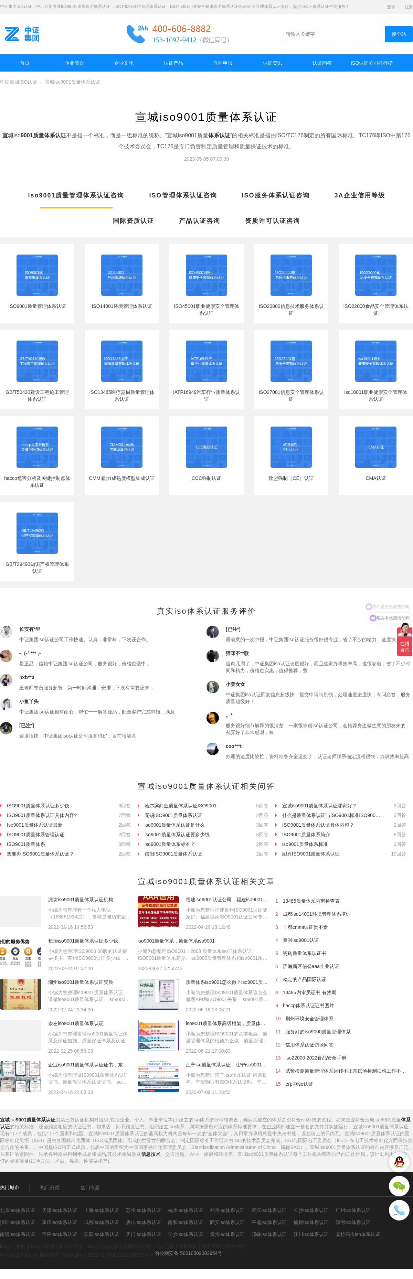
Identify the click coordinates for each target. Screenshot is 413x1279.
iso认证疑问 (101, 1246)
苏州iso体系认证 (143, 1210)
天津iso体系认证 (59, 1210)
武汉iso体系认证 (269, 1210)
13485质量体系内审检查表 (311, 901)
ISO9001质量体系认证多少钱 (38, 805)
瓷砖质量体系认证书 (304, 953)
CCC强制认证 (206, 478)
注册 (409, 6)
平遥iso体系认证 (269, 1222)
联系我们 (188, 1246)
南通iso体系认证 (17, 1234)
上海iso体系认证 (101, 1210)
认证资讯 (272, 63)
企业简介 (74, 63)
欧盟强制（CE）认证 (291, 478)
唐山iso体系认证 (143, 1222)
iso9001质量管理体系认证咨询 (76, 195)
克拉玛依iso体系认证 (358, 1234)
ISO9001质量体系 (26, 844)
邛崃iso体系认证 (269, 1234)
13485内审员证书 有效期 (309, 992)
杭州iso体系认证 (185, 1210)
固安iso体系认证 (227, 1222)
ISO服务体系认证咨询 (276, 195)
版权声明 (234, 1246)
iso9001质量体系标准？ (170, 844)
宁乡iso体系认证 (185, 1234)
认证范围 (164, 1246)
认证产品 (173, 63)
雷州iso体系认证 (227, 1234)
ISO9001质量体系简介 (306, 834)
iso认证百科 (71, 1246)
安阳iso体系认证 (101, 1234)
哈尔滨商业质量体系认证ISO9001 (180, 805)
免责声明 (211, 1246)
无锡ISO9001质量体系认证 (173, 815)
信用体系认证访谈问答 (309, 1044)
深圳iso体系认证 (17, 1222)
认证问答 (322, 63)
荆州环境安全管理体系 (309, 1018)
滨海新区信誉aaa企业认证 (311, 966)
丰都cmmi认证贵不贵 (305, 927)
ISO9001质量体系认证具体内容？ (318, 825)
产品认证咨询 (199, 220)
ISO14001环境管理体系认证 (122, 306)
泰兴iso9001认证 (301, 940)
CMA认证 (376, 478)
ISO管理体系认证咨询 (183, 195)
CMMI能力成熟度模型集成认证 (122, 478)
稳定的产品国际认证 (304, 979)
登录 (391, 6)
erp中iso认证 (299, 1084)
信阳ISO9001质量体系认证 (173, 854)
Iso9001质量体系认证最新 (35, 825)
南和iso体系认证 (185, 1222)
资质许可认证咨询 (272, 220)
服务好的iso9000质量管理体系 (317, 1031)
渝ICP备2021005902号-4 (126, 1255)
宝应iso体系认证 (59, 1234)
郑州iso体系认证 (227, 1210)
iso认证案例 (12, 1246)
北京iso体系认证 (17, 1210)
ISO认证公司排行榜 (372, 63)
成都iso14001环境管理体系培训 (317, 914)
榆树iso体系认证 (311, 1222)
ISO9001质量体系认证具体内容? (42, 815)
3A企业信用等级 (360, 195)
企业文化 (124, 63)
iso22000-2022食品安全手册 (315, 1058)
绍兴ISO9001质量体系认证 (311, 854)
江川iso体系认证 (311, 1234)
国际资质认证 (133, 220)
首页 (25, 63)
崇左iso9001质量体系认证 (76, 1023)
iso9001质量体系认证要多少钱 (177, 834)
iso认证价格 (42, 1246)
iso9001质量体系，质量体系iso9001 (176, 941)
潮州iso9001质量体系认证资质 (80, 982)
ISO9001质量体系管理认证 (35, 834)
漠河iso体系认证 (353, 1222)
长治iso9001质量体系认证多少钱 (83, 941)
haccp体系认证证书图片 (308, 1005)
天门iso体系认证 (143, 1234)
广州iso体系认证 (353, 1210)
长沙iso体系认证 (311, 1210)
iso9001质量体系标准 (305, 844)
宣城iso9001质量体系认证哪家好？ (319, 805)
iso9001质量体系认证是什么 (175, 825)
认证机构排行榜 (134, 1246)
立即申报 (223, 63)
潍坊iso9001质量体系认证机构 (80, 899)
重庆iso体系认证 (59, 1222)
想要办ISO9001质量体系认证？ (40, 854)
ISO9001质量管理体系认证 (37, 306)
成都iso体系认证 (101, 1222)
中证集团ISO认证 (18, 82)
